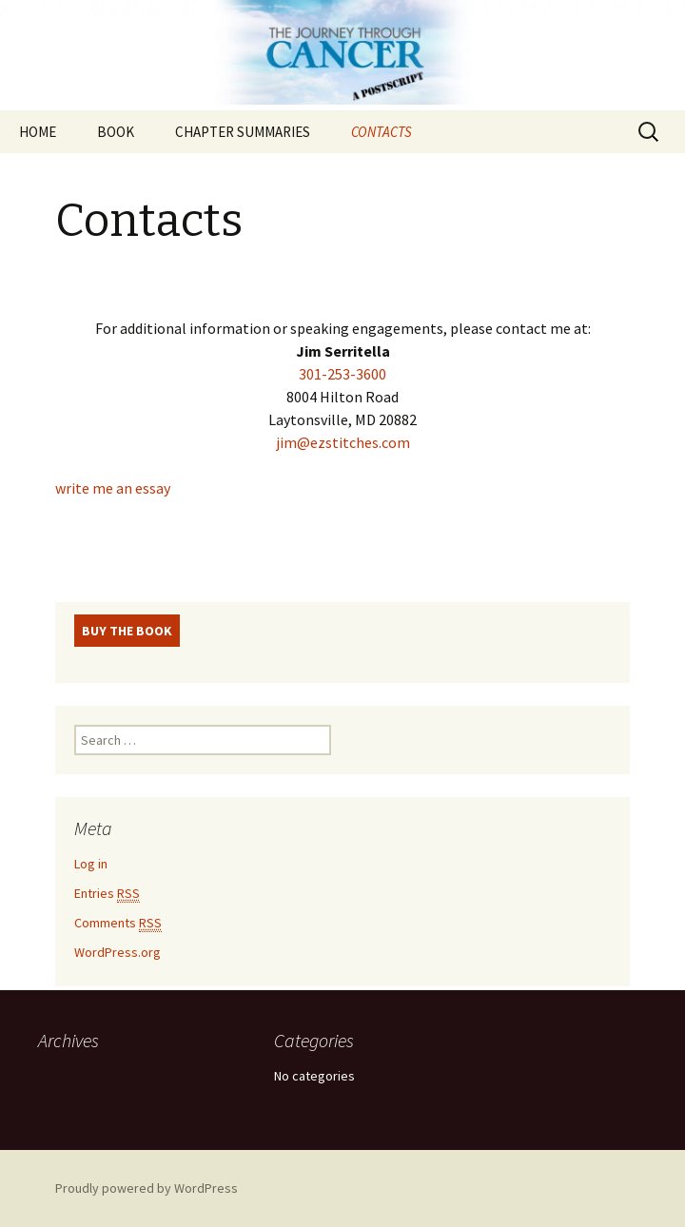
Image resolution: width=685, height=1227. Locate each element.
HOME (37, 132)
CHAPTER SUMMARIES (242, 132)
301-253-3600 (342, 373)
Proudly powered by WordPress (146, 1188)
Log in (91, 863)
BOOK (115, 132)
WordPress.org (117, 952)
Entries (107, 894)
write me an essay (112, 487)
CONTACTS (381, 132)
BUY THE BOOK (127, 630)
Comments (118, 923)
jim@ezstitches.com (343, 442)
